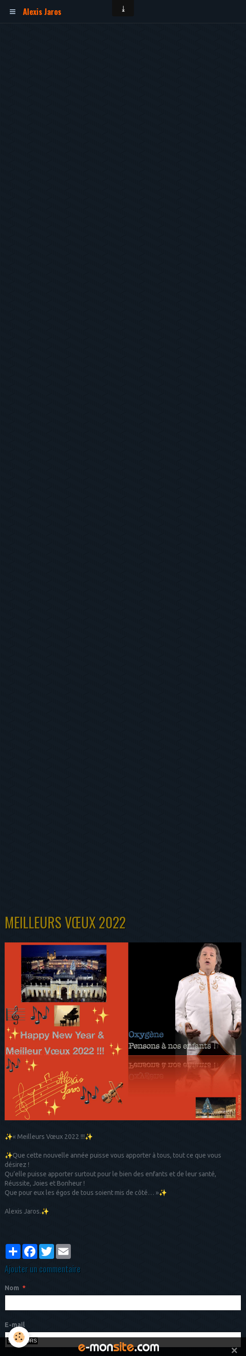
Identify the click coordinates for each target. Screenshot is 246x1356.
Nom (12, 1288)
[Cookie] (18, 1337)
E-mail (15, 1324)
